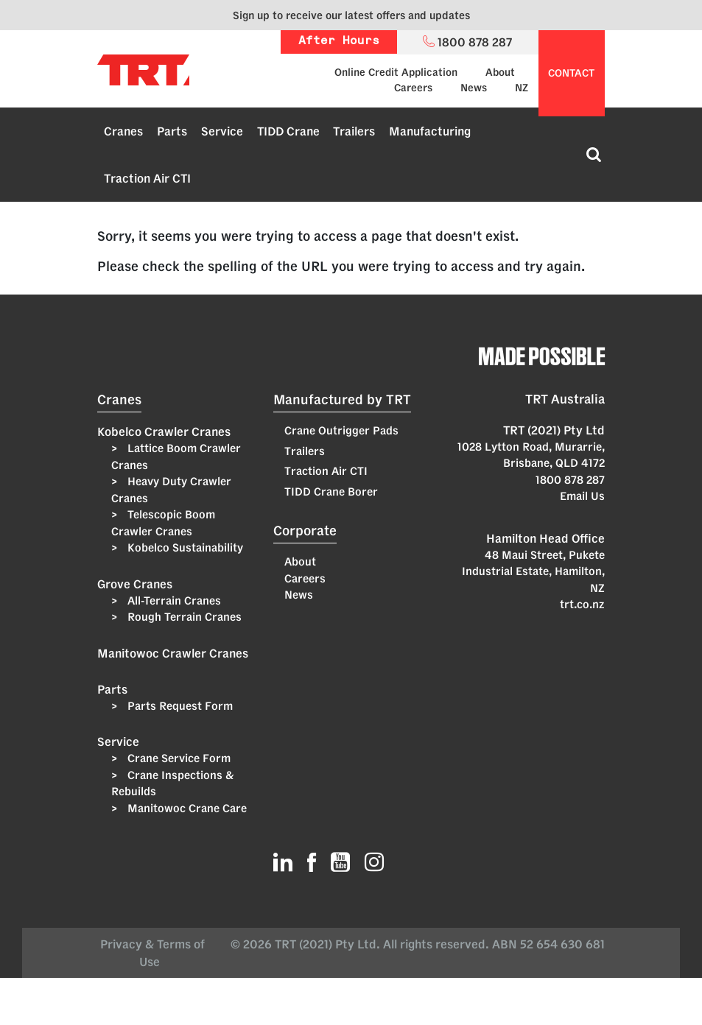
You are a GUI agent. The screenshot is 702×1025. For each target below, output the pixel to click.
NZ (521, 88)
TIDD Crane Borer (331, 491)
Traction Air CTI (147, 178)
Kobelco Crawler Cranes (164, 431)
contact (571, 73)
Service (222, 131)
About (500, 72)
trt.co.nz (582, 604)
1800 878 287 (570, 479)
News (473, 88)
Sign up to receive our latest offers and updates (351, 15)
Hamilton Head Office (545, 538)
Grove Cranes (134, 584)
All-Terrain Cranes (172, 600)
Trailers (354, 131)
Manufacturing (430, 131)
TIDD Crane (288, 131)
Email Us (582, 496)
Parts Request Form (178, 706)
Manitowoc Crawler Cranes (172, 653)
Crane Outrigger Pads (341, 430)
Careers (413, 88)
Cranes (123, 131)
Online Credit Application (395, 72)
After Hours (338, 41)
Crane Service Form (177, 758)
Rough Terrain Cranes (183, 616)
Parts (172, 131)
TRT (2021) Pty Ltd (554, 430)
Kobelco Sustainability (183, 547)
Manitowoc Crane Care (185, 808)
